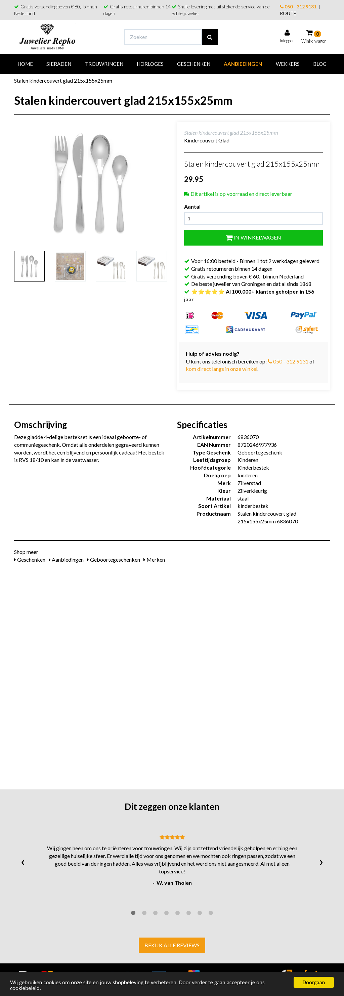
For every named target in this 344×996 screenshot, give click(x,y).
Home (25, 64)
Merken (154, 559)
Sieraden (58, 64)
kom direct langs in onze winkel (221, 368)
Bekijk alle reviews (172, 945)
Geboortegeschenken (113, 559)
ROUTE (288, 13)
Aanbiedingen (243, 64)
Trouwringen (104, 64)
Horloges (150, 64)
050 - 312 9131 (298, 6)
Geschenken (193, 64)
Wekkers (288, 64)
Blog (320, 64)
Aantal (192, 206)
